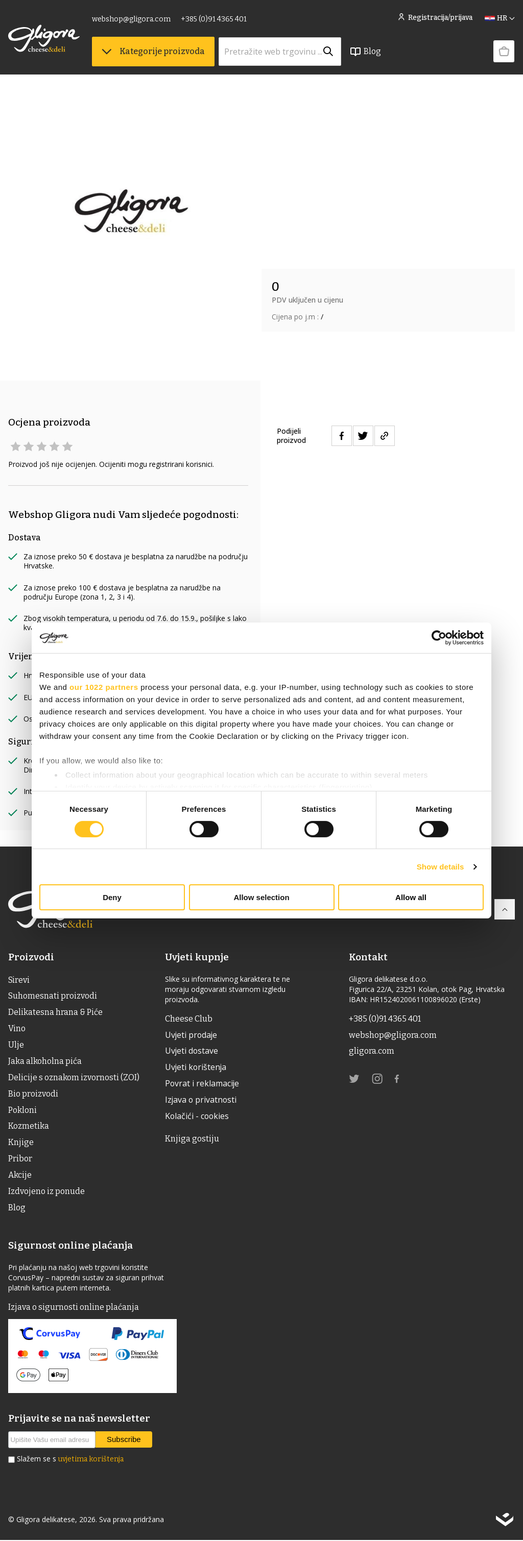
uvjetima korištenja (91, 1460)
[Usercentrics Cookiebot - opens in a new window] (439, 637)
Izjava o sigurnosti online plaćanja (73, 1308)
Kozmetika (28, 1127)
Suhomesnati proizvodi (52, 996)
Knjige (21, 1143)
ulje (16, 1045)
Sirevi (19, 980)
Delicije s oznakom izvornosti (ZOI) (73, 1078)
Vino (17, 1029)
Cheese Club (188, 1019)
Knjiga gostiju (192, 1139)
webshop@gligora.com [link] (131, 19)
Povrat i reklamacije (202, 1084)
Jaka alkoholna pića (45, 1061)
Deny (112, 897)
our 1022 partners (103, 687)
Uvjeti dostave (192, 1051)
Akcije (20, 1176)
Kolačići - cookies (197, 1117)
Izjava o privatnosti (201, 1100)
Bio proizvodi (33, 1094)
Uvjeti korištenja (196, 1068)
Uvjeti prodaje (192, 1035)
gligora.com (371, 1051)
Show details (440, 866)
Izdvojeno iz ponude (46, 1192)
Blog (365, 51)
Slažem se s (70, 1460)
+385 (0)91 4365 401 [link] (214, 19)
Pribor (20, 1159)
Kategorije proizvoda (153, 51)
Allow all (410, 897)
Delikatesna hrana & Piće (55, 1012)
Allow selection (261, 897)
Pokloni (22, 1110)
